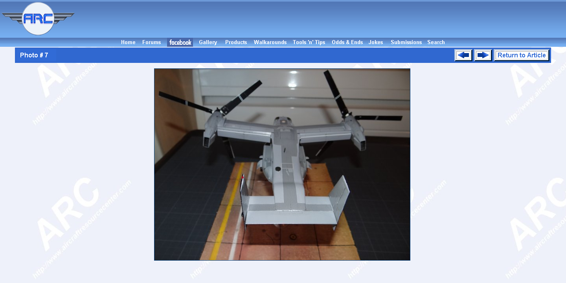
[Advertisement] (321, 19)
